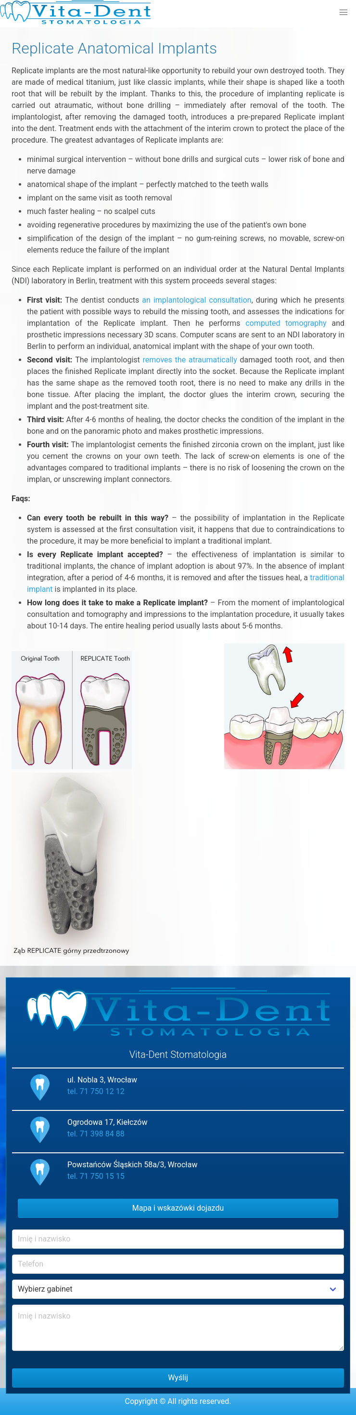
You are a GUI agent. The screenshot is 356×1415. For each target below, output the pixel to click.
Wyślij (178, 1377)
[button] (343, 12)
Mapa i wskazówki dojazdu (178, 1208)
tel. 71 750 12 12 (96, 1091)
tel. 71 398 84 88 (96, 1133)
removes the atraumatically (190, 359)
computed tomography (285, 323)
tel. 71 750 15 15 (96, 1176)
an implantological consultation (196, 300)
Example (178, 1289)
